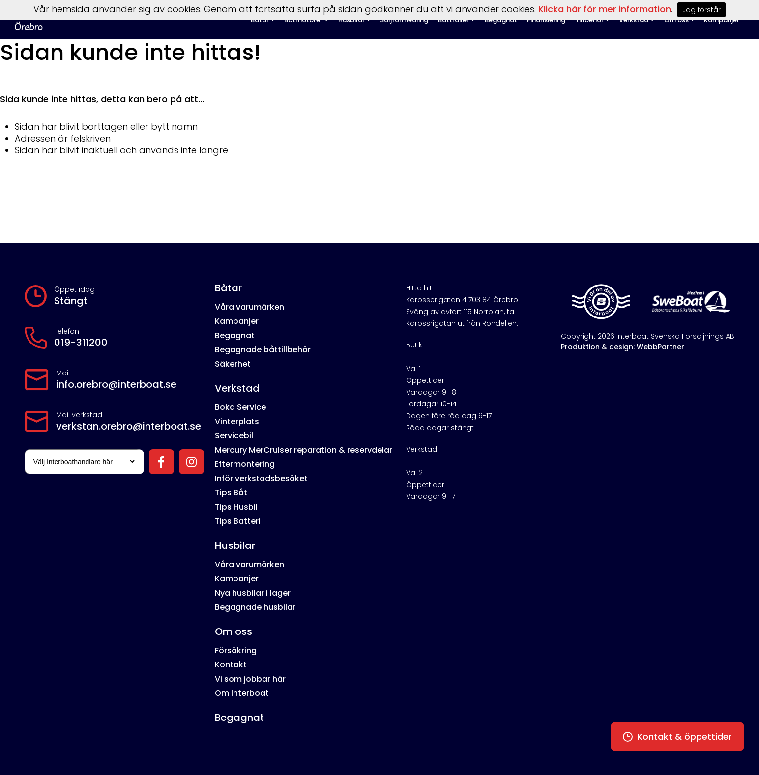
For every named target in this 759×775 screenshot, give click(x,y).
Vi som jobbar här (250, 679)
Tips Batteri (238, 521)
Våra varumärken (249, 307)
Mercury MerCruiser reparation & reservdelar (303, 450)
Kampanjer (237, 321)
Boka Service (240, 407)
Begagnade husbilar (255, 607)
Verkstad (237, 388)
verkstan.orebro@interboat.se (128, 426)
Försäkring (236, 650)
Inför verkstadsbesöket (261, 478)
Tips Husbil (236, 507)
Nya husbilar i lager (253, 593)
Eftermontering (245, 464)
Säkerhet (233, 364)
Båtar (228, 288)
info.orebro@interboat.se (116, 384)
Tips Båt (231, 492)
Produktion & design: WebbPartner (622, 347)
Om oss (233, 631)
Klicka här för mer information (604, 9)
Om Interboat (242, 693)
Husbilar (235, 545)
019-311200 (81, 342)
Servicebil (234, 435)
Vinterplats (237, 421)
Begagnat (235, 335)
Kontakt (231, 664)
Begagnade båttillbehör (263, 349)
